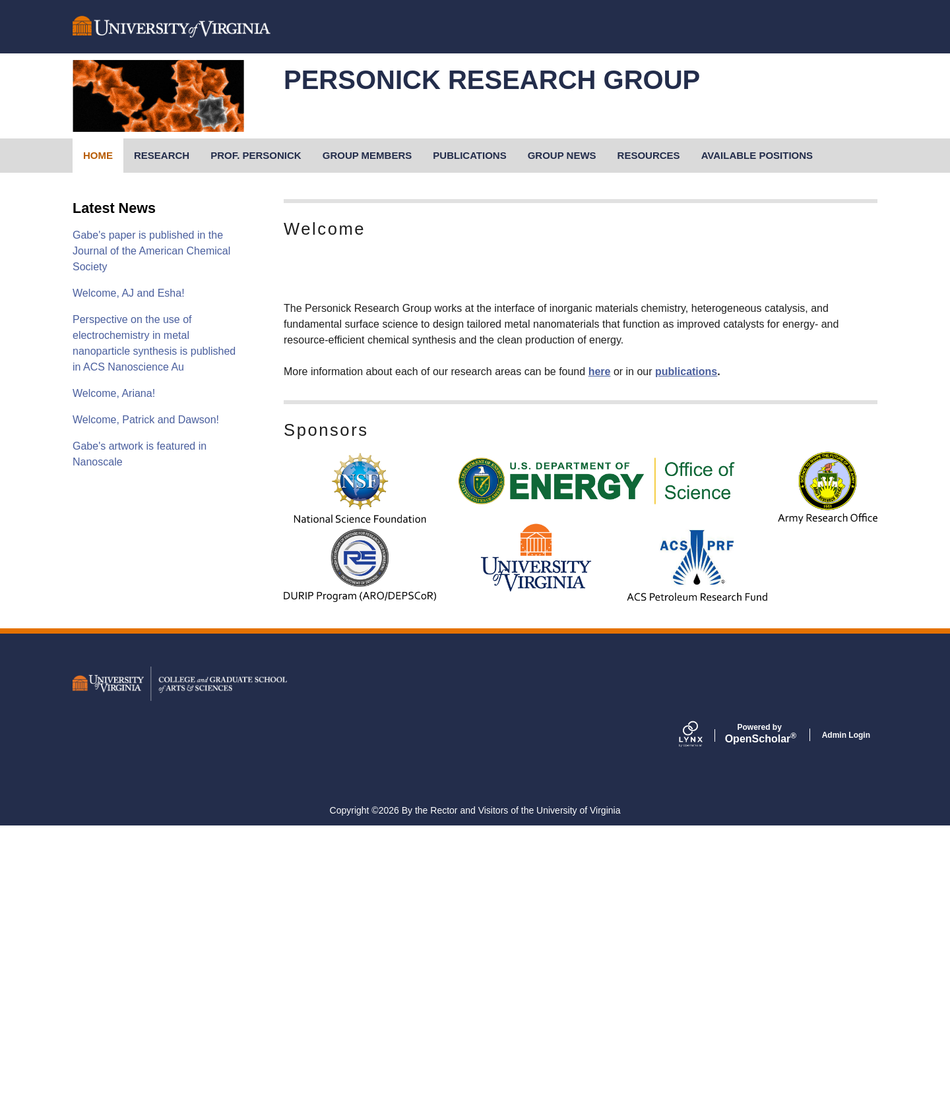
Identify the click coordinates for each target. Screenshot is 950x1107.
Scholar (759, 1014)
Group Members (367, 155)
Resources (649, 155)
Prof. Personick (255, 155)
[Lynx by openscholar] (702, 1016)
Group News (562, 155)
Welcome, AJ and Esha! (129, 293)
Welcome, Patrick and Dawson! (146, 419)
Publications (469, 155)
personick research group (492, 79)
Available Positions (757, 155)
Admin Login (846, 1016)
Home (98, 155)
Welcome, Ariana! (114, 393)
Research (161, 155)
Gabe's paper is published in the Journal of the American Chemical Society (151, 250)
